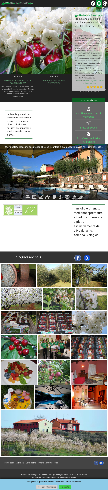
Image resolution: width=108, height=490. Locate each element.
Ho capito (65, 487)
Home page (9, 462)
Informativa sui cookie (48, 462)
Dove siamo (31, 462)
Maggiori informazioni (47, 487)
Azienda (20, 462)
